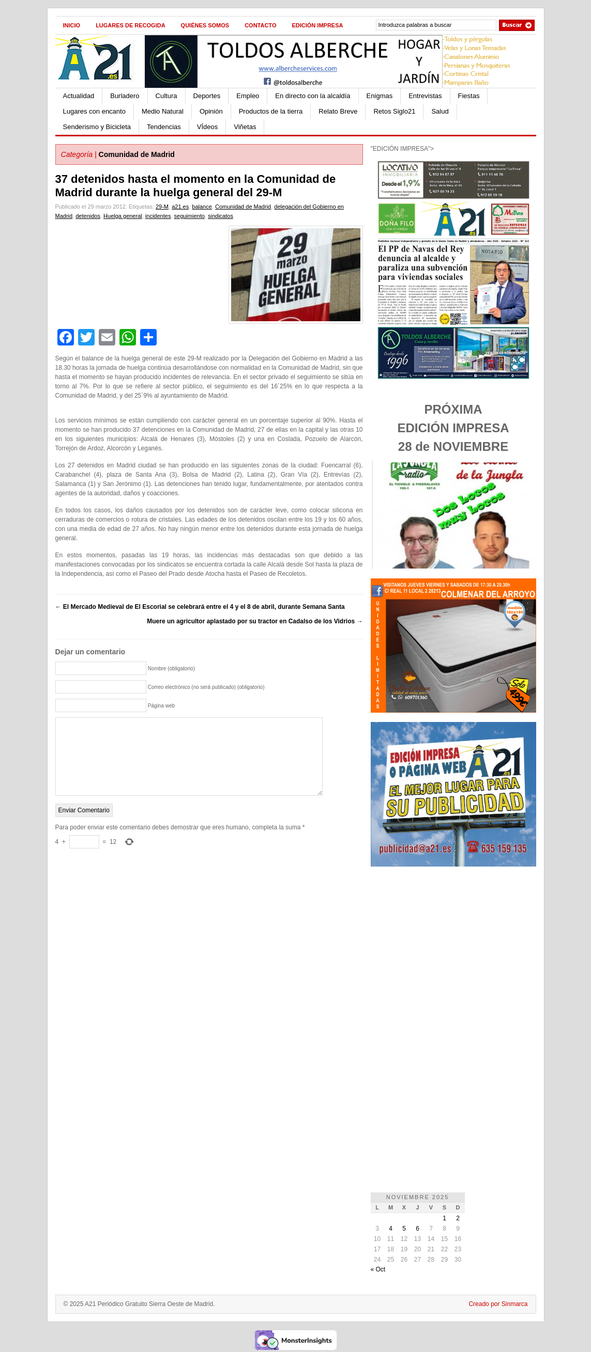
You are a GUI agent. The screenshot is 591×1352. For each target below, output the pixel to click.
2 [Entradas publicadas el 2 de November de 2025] (458, 1218)
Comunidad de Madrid (137, 154)
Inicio (72, 25)
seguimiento (189, 216)
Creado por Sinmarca (497, 1304)
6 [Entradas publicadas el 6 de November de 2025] (417, 1228)
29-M (162, 206)
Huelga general (122, 216)
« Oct (378, 1269)
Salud (439, 111)
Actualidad (79, 96)
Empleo (247, 96)
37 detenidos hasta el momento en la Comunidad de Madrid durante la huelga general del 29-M (195, 185)
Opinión (211, 111)
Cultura (166, 96)
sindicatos (220, 216)
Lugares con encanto (94, 111)
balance (202, 206)
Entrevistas (425, 96)
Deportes (207, 96)
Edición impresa (317, 25)
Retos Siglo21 (394, 111)
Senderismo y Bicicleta (97, 127)
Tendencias (164, 127)
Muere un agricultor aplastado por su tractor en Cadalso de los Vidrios (254, 621)
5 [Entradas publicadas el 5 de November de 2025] (404, 1228)
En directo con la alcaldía (312, 96)
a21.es (180, 206)
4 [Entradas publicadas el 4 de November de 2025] (390, 1228)
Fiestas (469, 96)
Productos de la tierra (271, 111)
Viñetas (245, 127)
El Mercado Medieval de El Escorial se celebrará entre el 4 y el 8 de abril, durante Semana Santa (200, 606)
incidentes (158, 216)
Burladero (124, 96)
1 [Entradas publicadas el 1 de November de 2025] (444, 1218)
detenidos (87, 216)
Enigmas (380, 96)
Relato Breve (338, 111)
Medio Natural (163, 111)
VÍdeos (207, 127)
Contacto (260, 25)
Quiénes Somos (205, 25)
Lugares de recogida (130, 25)
